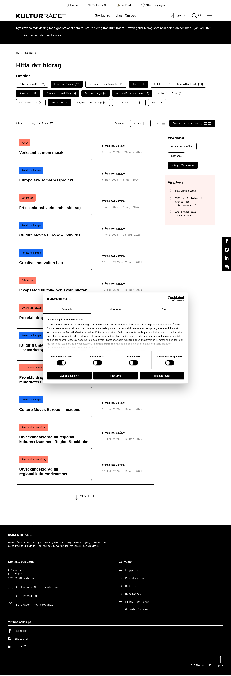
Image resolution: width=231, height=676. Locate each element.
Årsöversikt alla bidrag (192, 123)
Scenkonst (28, 93)
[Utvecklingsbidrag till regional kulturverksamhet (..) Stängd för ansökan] (85, 468)
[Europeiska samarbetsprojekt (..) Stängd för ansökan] (85, 177)
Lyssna (72, 5)
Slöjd (157, 102)
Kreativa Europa (66, 84)
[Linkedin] (226, 258)
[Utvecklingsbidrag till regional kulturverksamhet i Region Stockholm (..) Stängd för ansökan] (85, 436)
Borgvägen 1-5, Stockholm (35, 605)
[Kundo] (226, 267)
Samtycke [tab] (67, 309)
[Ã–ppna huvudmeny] (210, 15)
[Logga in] (177, 15)
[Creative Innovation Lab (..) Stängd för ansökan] (85, 260)
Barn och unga (95, 93)
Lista (159, 123)
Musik (138, 84)
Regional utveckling (91, 102)
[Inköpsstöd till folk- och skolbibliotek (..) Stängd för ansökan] (85, 287)
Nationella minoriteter (132, 93)
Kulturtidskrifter (129, 102)
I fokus (117, 15)
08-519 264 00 (26, 596)
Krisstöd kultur (170, 93)
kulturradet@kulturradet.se (37, 587)
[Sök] (196, 15)
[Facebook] (226, 241)
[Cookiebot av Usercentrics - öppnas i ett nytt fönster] (170, 298)
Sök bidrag (102, 15)
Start (19, 53)
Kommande (176, 155)
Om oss (130, 15)
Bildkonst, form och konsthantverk (178, 84)
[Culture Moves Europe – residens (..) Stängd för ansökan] (85, 406)
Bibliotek (59, 102)
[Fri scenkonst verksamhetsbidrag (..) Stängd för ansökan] (85, 204)
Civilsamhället (30, 102)
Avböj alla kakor (69, 375)
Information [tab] (115, 309)
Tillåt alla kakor (161, 375)
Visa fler (87, 496)
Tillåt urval (116, 375)
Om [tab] (164, 309)
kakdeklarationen (104, 343)
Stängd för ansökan (182, 165)
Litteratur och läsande (106, 84)
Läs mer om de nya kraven (41, 35)
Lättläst (124, 5)
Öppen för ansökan (182, 146)
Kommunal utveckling (61, 93)
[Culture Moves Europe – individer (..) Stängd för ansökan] (85, 232)
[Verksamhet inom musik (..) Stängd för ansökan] (85, 149)
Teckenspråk (97, 5)
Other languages (153, 5)
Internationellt (32, 84)
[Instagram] (226, 249)
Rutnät (140, 123)
